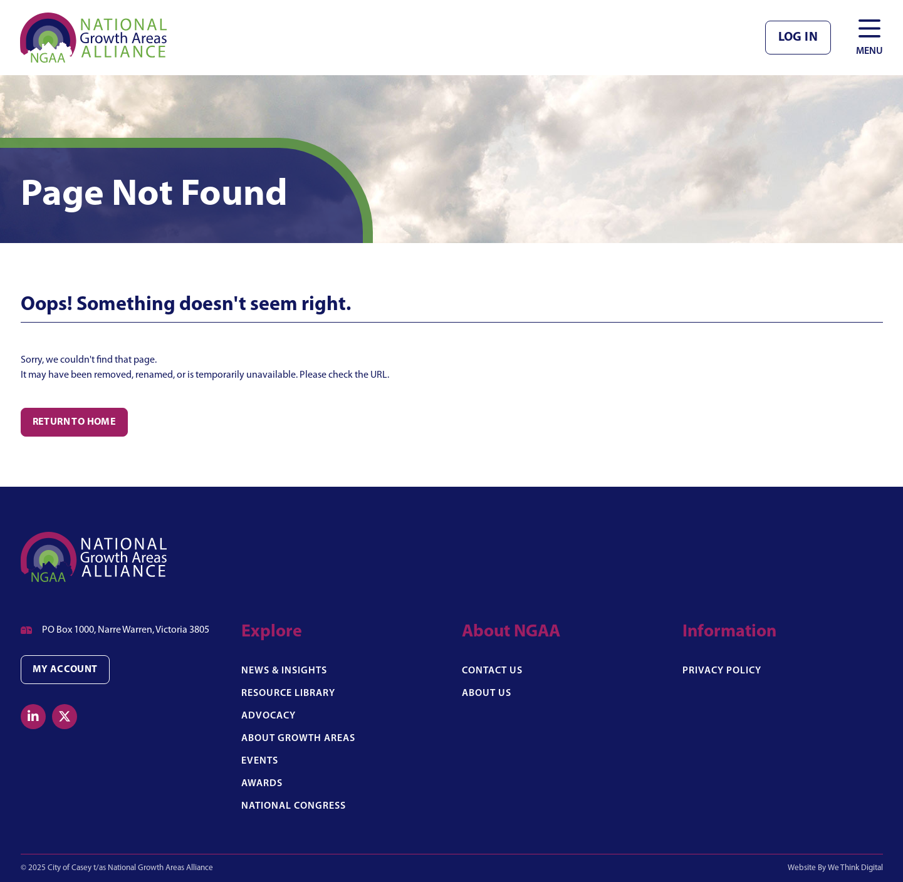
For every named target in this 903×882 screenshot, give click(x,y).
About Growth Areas (298, 739)
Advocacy (268, 716)
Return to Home (75, 422)
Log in (798, 37)
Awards (262, 784)
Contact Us (492, 671)
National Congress (293, 806)
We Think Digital (855, 868)
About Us (486, 693)
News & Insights (284, 671)
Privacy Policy (721, 671)
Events (259, 761)
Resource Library (288, 693)
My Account (65, 670)
